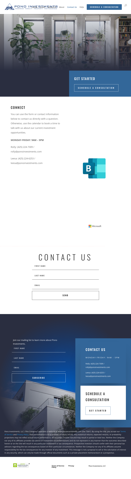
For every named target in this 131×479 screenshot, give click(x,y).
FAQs (82, 7)
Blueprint (52, 7)
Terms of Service (58, 466)
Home (34, 7)
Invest (42, 7)
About (61, 7)
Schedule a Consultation (96, 87)
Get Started (98, 410)
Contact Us (72, 7)
